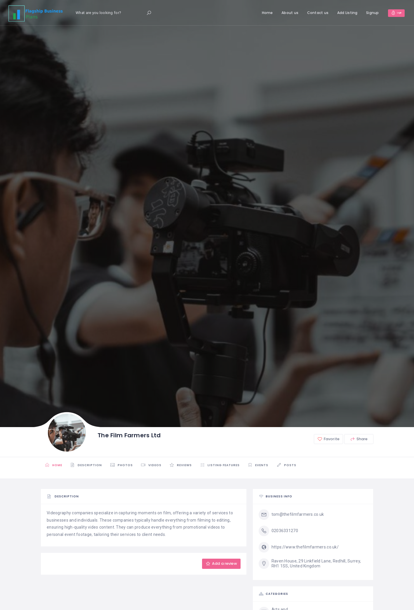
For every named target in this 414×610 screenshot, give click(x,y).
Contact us (311, 12)
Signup (366, 12)
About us (283, 12)
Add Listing (340, 12)
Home (260, 12)
